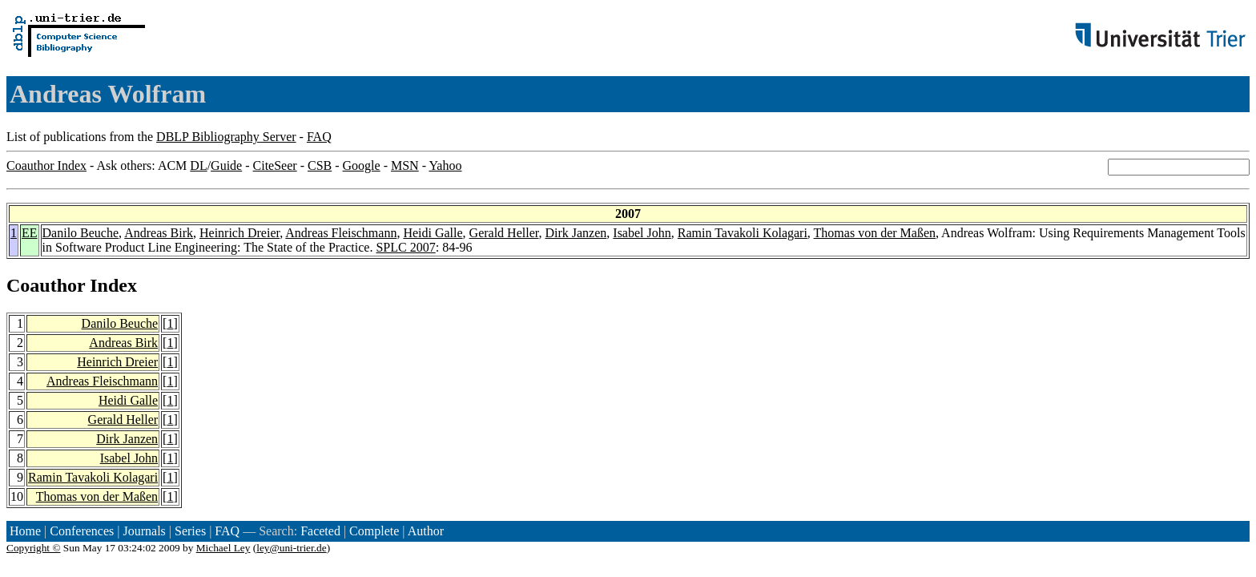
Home (25, 531)
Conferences (82, 531)
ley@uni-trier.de (291, 548)
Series (190, 531)
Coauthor (45, 285)
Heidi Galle (432, 233)
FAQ (319, 136)
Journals (144, 531)
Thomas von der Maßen (875, 233)
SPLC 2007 (405, 247)
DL (198, 165)
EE (30, 233)
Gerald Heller (504, 233)
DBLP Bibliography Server (226, 136)
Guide (226, 165)
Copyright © (33, 548)
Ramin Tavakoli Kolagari (742, 233)
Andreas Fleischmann (341, 233)
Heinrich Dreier (239, 233)
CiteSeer (275, 165)
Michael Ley (223, 548)
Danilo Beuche (80, 233)
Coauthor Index (46, 165)
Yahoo (445, 165)
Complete (374, 531)
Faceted (320, 531)
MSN (405, 165)
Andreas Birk (158, 233)
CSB (320, 165)
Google (361, 165)
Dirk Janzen (575, 233)
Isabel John (641, 233)
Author (426, 531)
